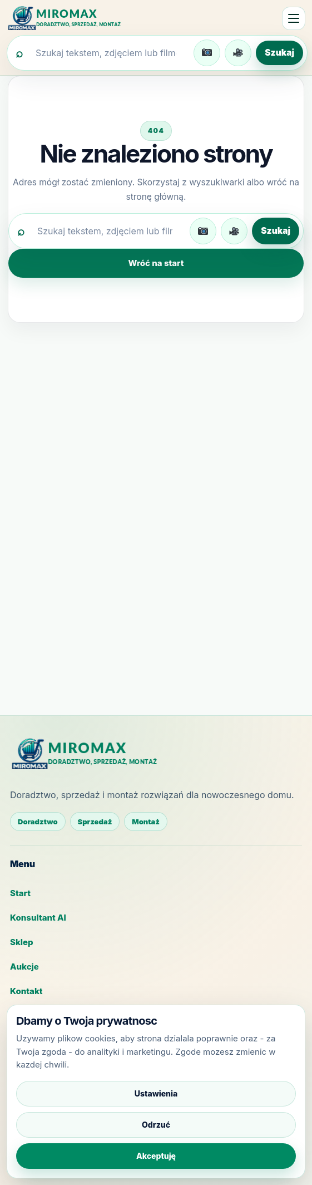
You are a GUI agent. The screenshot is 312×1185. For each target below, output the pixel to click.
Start (20, 893)
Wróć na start (156, 263)
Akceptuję (156, 1156)
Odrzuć (156, 1124)
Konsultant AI (38, 917)
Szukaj (279, 52)
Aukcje (24, 966)
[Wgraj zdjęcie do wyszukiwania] (207, 53)
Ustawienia (156, 1093)
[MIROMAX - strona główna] (71, 18)
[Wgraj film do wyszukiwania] (238, 53)
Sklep (21, 942)
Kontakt (26, 991)
